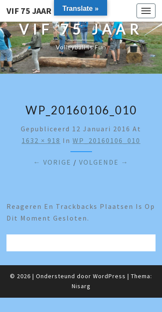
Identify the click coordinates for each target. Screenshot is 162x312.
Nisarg (81, 286)
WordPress (109, 276)
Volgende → (104, 162)
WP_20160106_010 (106, 140)
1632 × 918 (41, 140)
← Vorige (52, 162)
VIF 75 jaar (28, 10)
